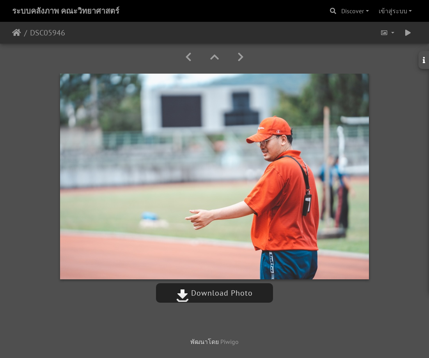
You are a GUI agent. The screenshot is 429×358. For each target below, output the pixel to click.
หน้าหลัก (16, 33)
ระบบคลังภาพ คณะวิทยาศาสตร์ (65, 11)
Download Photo (214, 293)
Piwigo (229, 342)
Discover (352, 11)
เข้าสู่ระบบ (393, 11)
